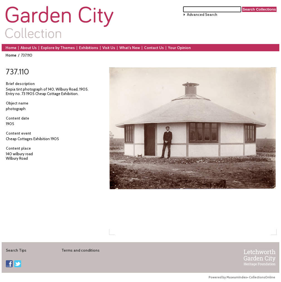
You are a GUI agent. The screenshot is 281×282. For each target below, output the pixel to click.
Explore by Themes (58, 47)
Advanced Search (202, 14)
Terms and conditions (80, 250)
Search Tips (16, 250)
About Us (29, 47)
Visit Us (108, 47)
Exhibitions (88, 47)
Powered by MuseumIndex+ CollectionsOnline (242, 277)
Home (11, 47)
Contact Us (154, 47)
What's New (129, 47)
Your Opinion (179, 47)
